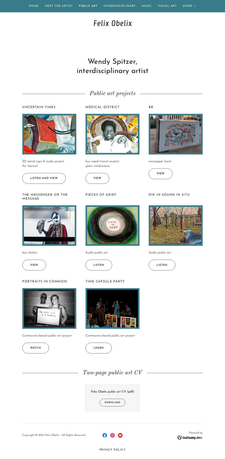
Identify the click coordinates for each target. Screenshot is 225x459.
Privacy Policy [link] (112, 449)
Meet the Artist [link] (59, 6)
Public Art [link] (88, 6)
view (93, 178)
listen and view (40, 178)
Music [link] (147, 6)
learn (95, 348)
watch (31, 348)
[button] (189, 6)
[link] (112, 25)
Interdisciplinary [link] (119, 6)
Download (110, 402)
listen (95, 265)
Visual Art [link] (167, 6)
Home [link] (34, 6)
